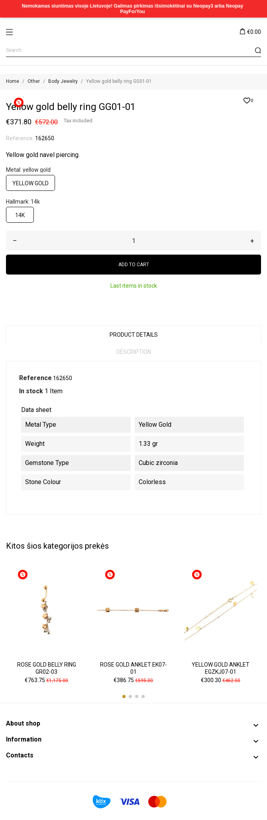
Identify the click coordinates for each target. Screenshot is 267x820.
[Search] (133, 50)
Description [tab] (133, 352)
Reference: (20, 138)
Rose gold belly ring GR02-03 (46, 668)
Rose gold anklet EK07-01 (133, 668)
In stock (31, 391)
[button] (124, 696)
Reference (35, 378)
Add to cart (133, 264)
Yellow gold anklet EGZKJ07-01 (220, 668)
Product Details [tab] (134, 335)
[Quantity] (133, 241)
